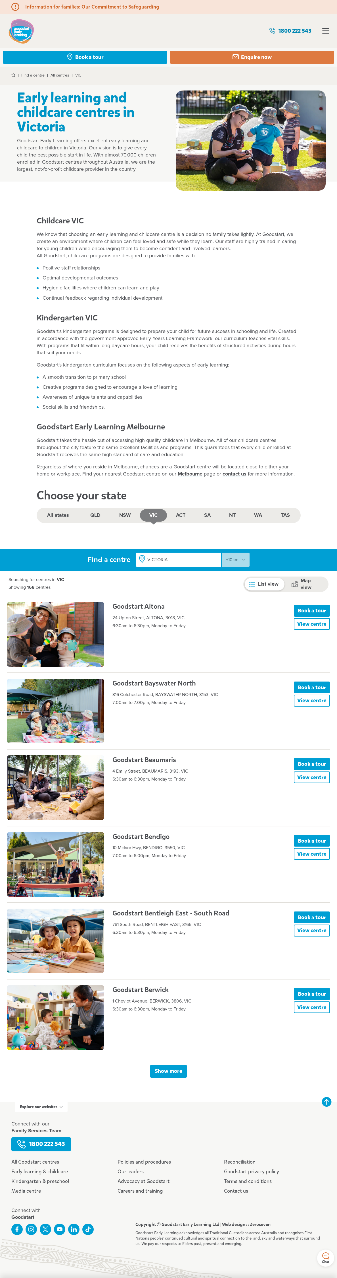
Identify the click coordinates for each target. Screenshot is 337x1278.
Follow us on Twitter (45, 1229)
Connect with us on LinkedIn (74, 1229)
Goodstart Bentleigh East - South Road (170, 913)
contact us (234, 474)
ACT (180, 515)
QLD (95, 515)
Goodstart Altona (138, 606)
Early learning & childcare (39, 1171)
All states (58, 515)
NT (232, 515)
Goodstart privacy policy (251, 1171)
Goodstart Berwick (140, 989)
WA (258, 515)
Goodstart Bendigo (140, 836)
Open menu (325, 30)
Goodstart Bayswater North (154, 683)
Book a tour (312, 610)
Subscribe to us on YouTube (59, 1229)
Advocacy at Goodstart (143, 1181)
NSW (125, 515)
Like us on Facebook (17, 1229)
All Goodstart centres (35, 1161)
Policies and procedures (144, 1161)
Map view (301, 584)
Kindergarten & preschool (40, 1181)
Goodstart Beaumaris (144, 759)
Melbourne (190, 474)
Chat (325, 1258)
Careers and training (140, 1191)
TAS (285, 515)
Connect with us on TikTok (88, 1229)
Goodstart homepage (21, 31)
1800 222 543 (290, 31)
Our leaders (131, 1171)
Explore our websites (41, 1107)
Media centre (26, 1191)
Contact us (236, 1191)
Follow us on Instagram (31, 1229)
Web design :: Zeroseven (246, 1224)
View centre (311, 623)
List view (264, 584)
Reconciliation (240, 1161)
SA (207, 515)
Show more (168, 1071)
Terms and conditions (248, 1181)
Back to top (326, 1102)
